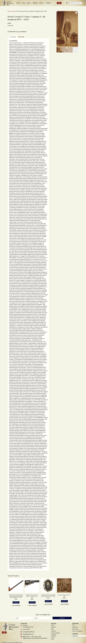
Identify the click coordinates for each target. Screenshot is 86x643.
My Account (75, 629)
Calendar (53, 631)
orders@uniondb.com (28, 634)
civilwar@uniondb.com (28, 631)
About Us (53, 627)
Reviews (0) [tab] (21, 37)
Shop (52, 629)
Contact (53, 637)
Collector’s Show (55, 633)
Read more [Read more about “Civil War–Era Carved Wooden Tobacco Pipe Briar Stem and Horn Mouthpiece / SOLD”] (16, 602)
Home (9, 11)
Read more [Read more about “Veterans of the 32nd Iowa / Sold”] (64, 601)
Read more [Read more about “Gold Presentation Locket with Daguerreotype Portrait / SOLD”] (48, 601)
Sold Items (13, 11)
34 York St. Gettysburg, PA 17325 (28, 626)
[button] (58, 3)
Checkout (74, 627)
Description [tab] (13, 37)
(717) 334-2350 (26, 629)
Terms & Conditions (77, 631)
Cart (73, 625)
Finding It (53, 635)
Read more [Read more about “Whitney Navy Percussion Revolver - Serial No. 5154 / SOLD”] (32, 602)
